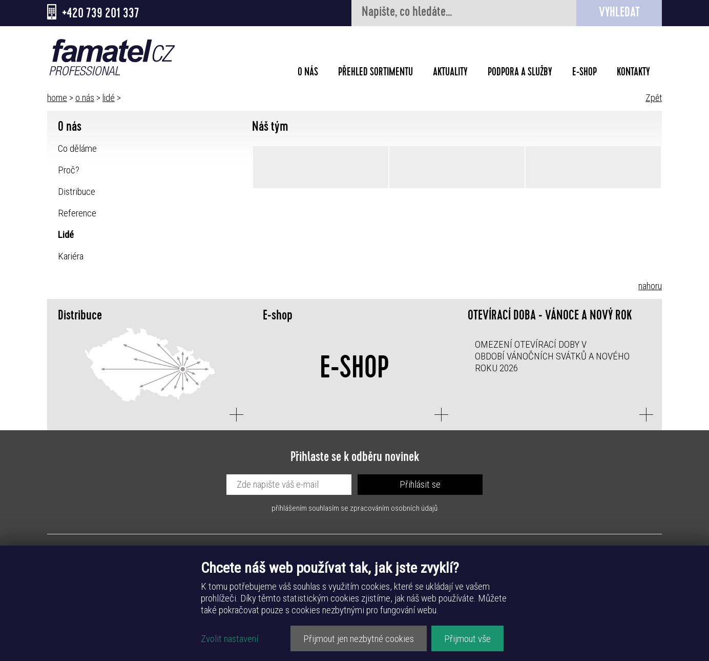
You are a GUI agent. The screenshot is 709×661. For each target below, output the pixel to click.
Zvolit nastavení (229, 639)
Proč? (68, 170)
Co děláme (77, 148)
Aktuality (450, 73)
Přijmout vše (467, 639)
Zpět (653, 97)
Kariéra (71, 256)
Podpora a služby (520, 73)
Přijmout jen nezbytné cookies (358, 639)
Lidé (66, 235)
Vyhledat (619, 14)
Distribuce (76, 191)
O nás (308, 73)
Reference (77, 213)
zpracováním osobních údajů (393, 508)
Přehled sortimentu (375, 73)
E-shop (584, 73)
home (57, 97)
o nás (84, 97)
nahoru (650, 286)
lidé (108, 97)
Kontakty (633, 73)
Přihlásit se (420, 484)
